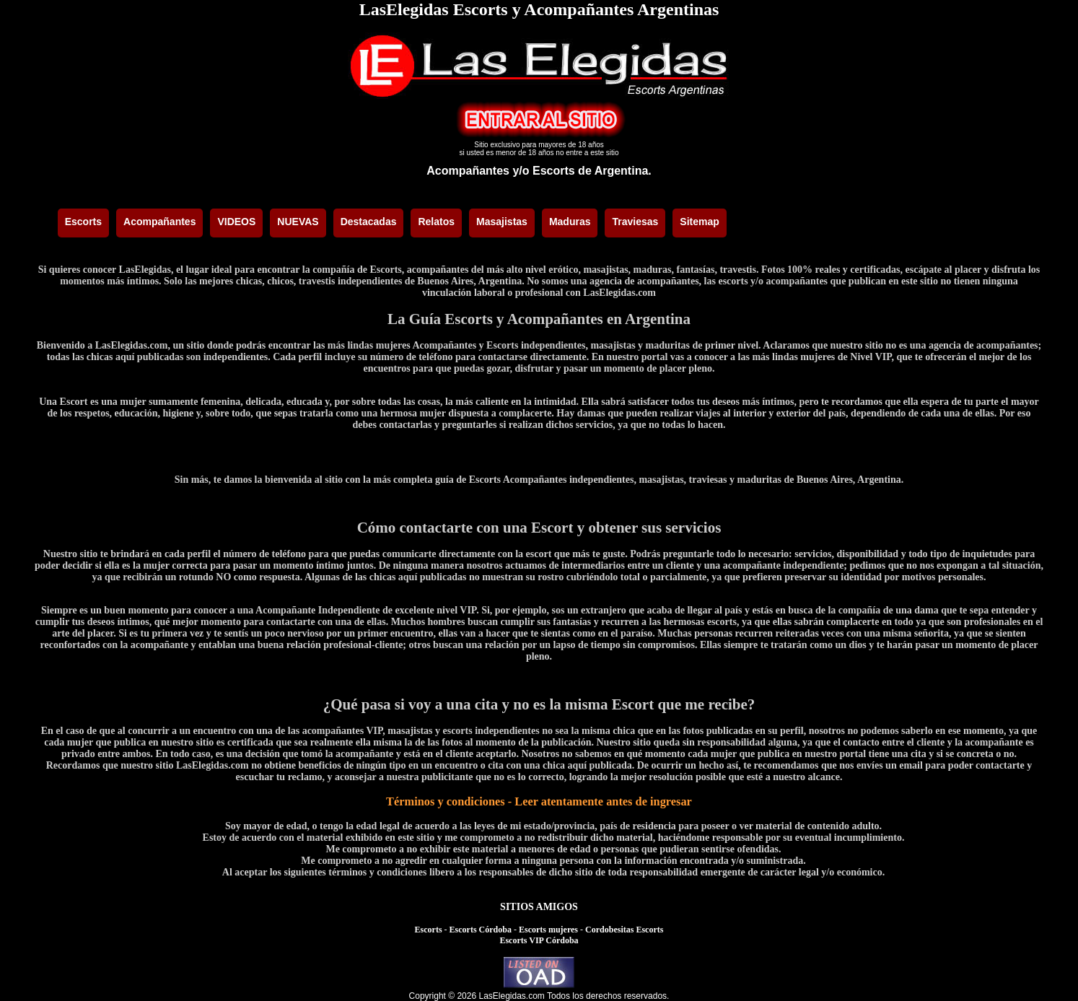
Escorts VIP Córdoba (538, 940)
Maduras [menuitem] (570, 221)
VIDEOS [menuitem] (236, 221)
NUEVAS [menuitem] (297, 221)
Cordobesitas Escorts (624, 929)
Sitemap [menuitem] (699, 221)
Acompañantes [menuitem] (159, 221)
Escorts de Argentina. (592, 171)
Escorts (428, 929)
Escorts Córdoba (481, 929)
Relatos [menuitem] (436, 221)
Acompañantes (467, 171)
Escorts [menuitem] (83, 221)
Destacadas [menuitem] (369, 221)
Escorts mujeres (548, 929)
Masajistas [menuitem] (501, 221)
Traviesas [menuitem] (635, 221)
